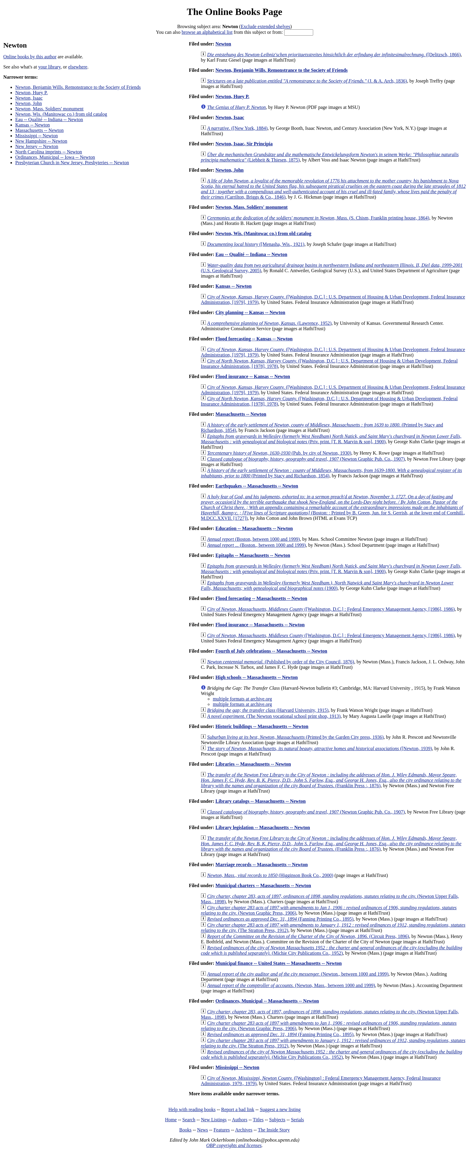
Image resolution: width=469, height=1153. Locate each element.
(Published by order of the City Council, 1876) (280, 661)
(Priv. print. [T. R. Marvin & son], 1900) (331, 439)
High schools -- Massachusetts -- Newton (256, 677)
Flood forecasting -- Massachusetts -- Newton (261, 598)
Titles (258, 1119)
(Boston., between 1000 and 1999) (256, 545)
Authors (239, 1119)
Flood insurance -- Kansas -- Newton (252, 376)
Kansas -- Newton (32, 124)
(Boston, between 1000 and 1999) (253, 539)
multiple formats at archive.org (242, 698)
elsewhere (77, 66)
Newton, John (28, 103)
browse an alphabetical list (207, 32)
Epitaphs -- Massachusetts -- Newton (252, 555)
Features (222, 1129)
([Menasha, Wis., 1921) (255, 244)
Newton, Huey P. (31, 92)
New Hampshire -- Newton (41, 141)
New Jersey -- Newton (36, 146)
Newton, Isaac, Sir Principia (243, 143)
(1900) (327, 585)
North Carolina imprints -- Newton (48, 151)
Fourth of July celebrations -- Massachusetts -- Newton (271, 651)
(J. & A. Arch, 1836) (307, 80)
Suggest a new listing (280, 1109)
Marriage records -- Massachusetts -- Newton (261, 864)
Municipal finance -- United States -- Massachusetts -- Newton (278, 963)
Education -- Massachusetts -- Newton (254, 528)
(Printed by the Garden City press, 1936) (295, 737)
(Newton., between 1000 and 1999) (297, 974)
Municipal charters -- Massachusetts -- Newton (263, 885)
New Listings (214, 1119)
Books (185, 1129)
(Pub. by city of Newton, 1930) (279, 453)
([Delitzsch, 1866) (334, 54)
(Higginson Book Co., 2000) (270, 875)
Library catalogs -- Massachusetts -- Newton (260, 801)
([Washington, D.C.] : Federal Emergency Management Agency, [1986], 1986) (331, 609)
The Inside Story (274, 1129)
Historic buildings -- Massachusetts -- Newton (261, 726)
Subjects (277, 1119)
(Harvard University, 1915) (267, 710)
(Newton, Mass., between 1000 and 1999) (291, 985)
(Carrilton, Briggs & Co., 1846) (333, 188)
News (202, 1129)
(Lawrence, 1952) (269, 323)
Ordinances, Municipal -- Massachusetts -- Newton (267, 1000)
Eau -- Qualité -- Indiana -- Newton (49, 119)
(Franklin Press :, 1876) (331, 780)
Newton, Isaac (29, 97)
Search (189, 1119)
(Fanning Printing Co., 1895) (280, 919)
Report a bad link (237, 1109)
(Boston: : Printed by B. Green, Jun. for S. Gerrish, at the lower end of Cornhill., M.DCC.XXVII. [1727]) (333, 507)
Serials (297, 1119)
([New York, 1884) (237, 128)
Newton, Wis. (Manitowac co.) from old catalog (61, 114)
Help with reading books (192, 1109)
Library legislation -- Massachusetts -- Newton (262, 827)
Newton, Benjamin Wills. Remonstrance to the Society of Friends (78, 87)
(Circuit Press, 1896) (308, 936)
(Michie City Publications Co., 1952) (331, 950)
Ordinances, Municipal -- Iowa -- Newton (55, 157)
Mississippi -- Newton (36, 135)
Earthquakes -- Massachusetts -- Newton (256, 485)
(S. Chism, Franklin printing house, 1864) (318, 217)
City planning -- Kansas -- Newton (250, 312)
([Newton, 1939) (319, 748)
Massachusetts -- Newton (39, 130)
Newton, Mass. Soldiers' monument (49, 108)
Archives (243, 1129)
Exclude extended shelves (265, 26)
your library (49, 66)
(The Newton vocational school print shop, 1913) (273, 716)
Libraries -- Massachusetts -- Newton (253, 764)
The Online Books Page (234, 11)
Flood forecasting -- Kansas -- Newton (254, 338)
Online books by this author (30, 56)
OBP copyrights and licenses (233, 1145)
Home (171, 1119)
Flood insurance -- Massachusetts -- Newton (259, 624)
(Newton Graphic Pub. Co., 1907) (306, 458)
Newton (223, 43)
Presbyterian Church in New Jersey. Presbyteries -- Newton (72, 162)
